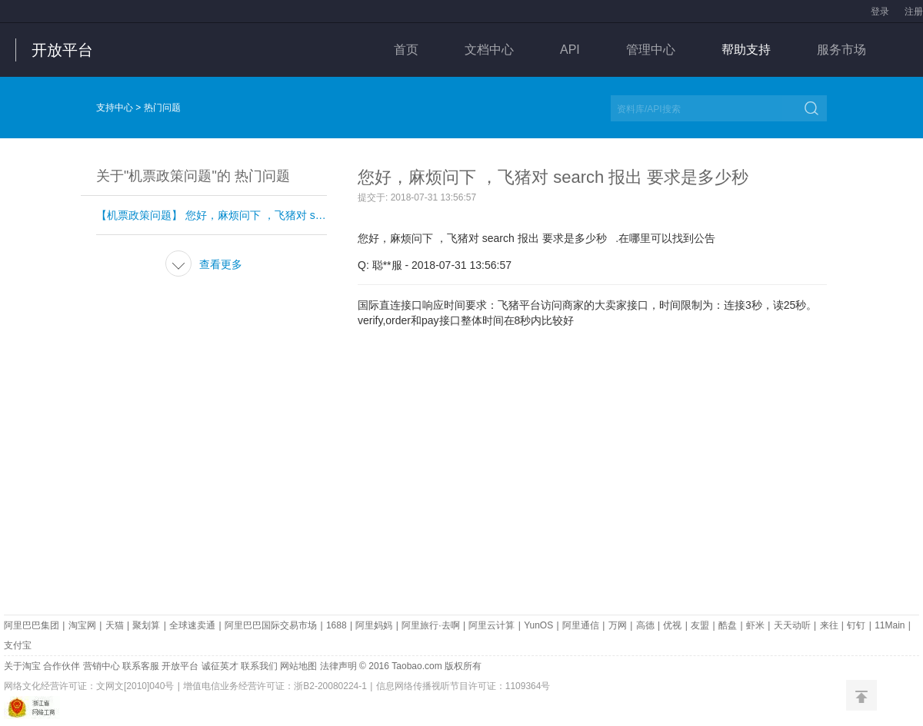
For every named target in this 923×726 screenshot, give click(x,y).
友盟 (700, 625)
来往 (829, 625)
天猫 (114, 625)
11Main (890, 625)
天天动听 (792, 625)
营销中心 (101, 666)
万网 (617, 625)
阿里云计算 (491, 625)
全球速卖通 (192, 625)
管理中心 (650, 49)
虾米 (755, 625)
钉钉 (856, 625)
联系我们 (259, 666)
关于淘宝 (22, 666)
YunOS (538, 625)
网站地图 (298, 666)
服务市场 (841, 49)
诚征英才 (220, 666)
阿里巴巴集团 (31, 625)
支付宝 (18, 645)
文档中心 (489, 49)
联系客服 (140, 666)
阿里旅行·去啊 (430, 625)
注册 (914, 11)
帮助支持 (746, 49)
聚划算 (146, 625)
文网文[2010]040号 (135, 686)
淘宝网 (82, 625)
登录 (880, 11)
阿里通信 (580, 625)
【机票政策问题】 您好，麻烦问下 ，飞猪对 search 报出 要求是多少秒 (211, 215)
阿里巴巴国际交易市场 (271, 625)
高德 (645, 625)
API (570, 49)
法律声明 (338, 666)
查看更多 (203, 264)
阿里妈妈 (373, 625)
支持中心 (114, 107)
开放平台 (62, 49)
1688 (336, 625)
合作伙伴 (61, 666)
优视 (672, 625)
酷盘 (727, 625)
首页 (406, 49)
